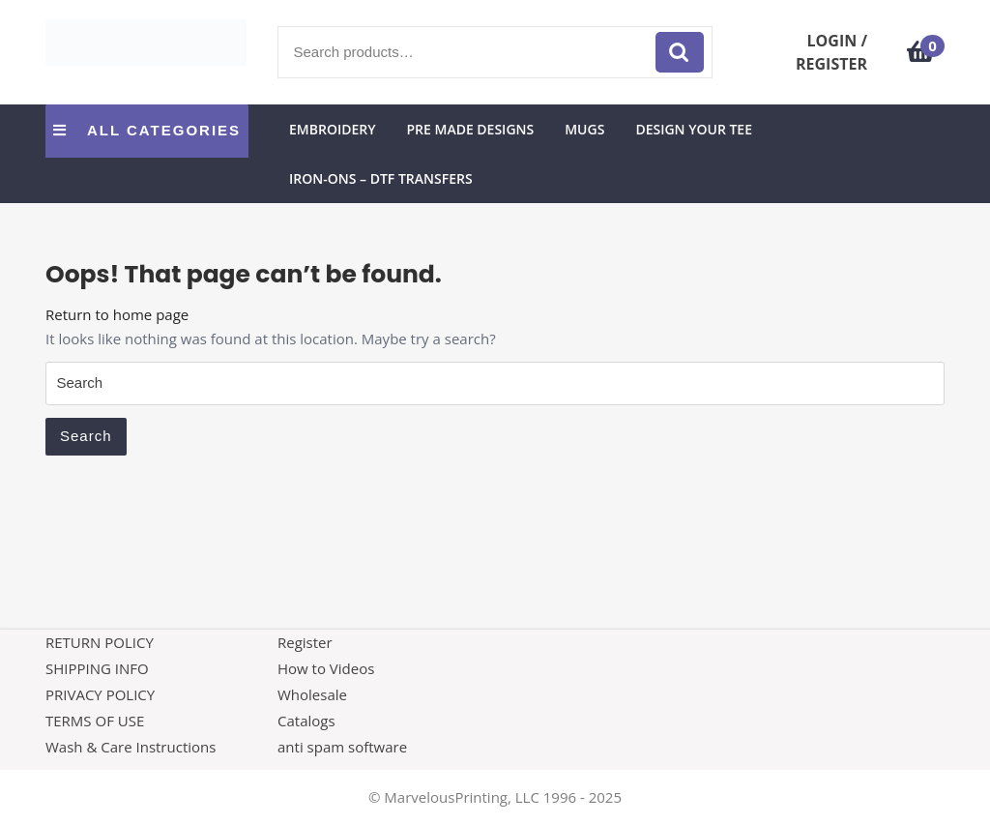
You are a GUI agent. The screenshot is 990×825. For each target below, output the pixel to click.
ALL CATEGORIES (147, 130)
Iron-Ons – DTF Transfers (381, 178)
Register (305, 642)
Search (679, 53)
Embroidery (332, 129)
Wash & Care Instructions (130, 746)
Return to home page (117, 314)
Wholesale (312, 694)
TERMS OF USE (94, 720)
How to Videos (325, 668)
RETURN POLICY (99, 642)
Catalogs (306, 720)
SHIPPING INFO (97, 668)
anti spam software (342, 746)
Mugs (584, 129)
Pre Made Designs (470, 129)
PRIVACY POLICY (100, 694)
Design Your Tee (693, 129)
